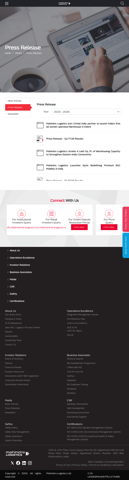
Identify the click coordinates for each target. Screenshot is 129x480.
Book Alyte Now (125, 245)
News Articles (14, 100)
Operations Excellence (22, 257)
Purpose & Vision (13, 318)
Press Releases (12, 408)
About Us (15, 250)
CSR (12, 286)
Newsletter (13, 114)
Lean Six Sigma (74, 330)
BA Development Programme (81, 363)
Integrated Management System (82, 314)
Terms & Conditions (100, 465)
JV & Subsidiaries (13, 323)
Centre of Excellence (77, 323)
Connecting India (114, 461)
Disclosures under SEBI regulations (22, 375)
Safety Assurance (13, 436)
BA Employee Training (77, 384)
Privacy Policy (80, 465)
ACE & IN (72, 327)
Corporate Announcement (17, 380)
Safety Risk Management (17, 431)
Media (18, 53)
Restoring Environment (78, 412)
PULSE (70, 335)
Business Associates (21, 272)
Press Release (15, 107)
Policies (8, 363)
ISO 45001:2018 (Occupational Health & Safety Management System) (90, 438)
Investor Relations (20, 265)
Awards (8, 331)
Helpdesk (71, 380)
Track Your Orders (125, 219)
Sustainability (11, 336)
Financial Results (13, 367)
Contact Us (10, 344)
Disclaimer (118, 465)
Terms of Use (63, 465)
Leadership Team (13, 340)
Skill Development (75, 408)
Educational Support (77, 416)
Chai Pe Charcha (75, 371)
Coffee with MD (74, 367)
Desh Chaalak (95, 461)
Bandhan (71, 393)
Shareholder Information (17, 384)
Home (8, 53)
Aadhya (70, 375)
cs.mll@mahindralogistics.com (52, 227)
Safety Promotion (13, 440)
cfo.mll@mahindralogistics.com (23, 227)
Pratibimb (71, 388)
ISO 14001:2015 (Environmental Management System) (94, 431)
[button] (122, 3)
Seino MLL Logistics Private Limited (22, 327)
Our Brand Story (13, 314)
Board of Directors (14, 358)
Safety (13, 293)
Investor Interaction (14, 371)
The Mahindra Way (76, 318)
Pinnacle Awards (75, 358)
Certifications (17, 301)
